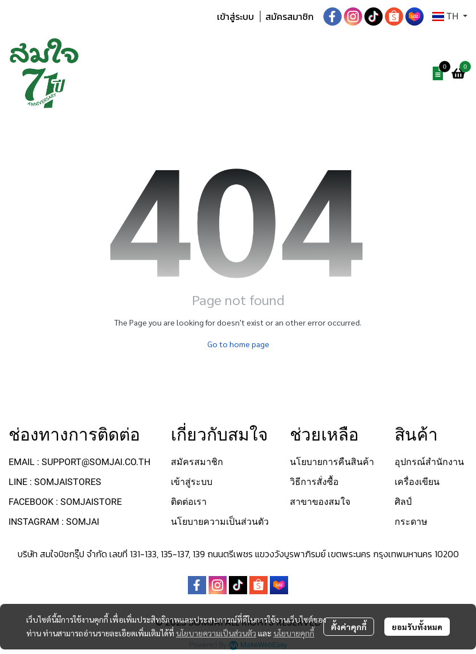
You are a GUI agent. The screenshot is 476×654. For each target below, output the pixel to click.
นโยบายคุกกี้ (293, 633)
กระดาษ (411, 521)
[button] (449, 16)
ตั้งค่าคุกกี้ (349, 627)
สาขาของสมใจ (320, 501)
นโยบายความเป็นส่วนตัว (216, 633)
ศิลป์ (403, 501)
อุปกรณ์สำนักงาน (429, 461)
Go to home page (238, 344)
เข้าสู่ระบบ (235, 16)
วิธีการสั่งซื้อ (314, 481)
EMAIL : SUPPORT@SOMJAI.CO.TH (79, 461)
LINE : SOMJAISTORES (55, 481)
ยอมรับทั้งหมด (417, 627)
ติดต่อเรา (189, 501)
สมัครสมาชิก (289, 16)
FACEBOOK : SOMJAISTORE (65, 501)
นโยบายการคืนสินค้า (332, 461)
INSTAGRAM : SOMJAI (54, 521)
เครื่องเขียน (417, 481)
